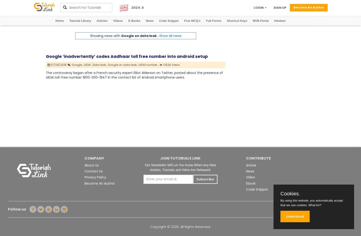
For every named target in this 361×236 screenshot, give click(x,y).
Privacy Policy (95, 177)
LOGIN (260, 8)
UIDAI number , (148, 65)
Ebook (251, 183)
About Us (91, 165)
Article (251, 165)
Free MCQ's (192, 20)
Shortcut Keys (237, 20)
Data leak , (100, 65)
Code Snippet (169, 20)
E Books (134, 20)
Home (59, 20)
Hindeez (280, 20)
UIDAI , (88, 65)
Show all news (170, 36)
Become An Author (99, 183)
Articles (102, 20)
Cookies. (290, 193)
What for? (314, 205)
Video (250, 177)
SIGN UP (280, 8)
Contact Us (93, 171)
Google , (77, 65)
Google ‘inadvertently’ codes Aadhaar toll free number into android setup (127, 56)
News (150, 20)
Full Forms (213, 20)
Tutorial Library (80, 20)
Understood (295, 216)
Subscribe (205, 179)
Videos (118, 20)
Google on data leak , (123, 65)
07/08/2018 (57, 65)
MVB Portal (261, 20)
